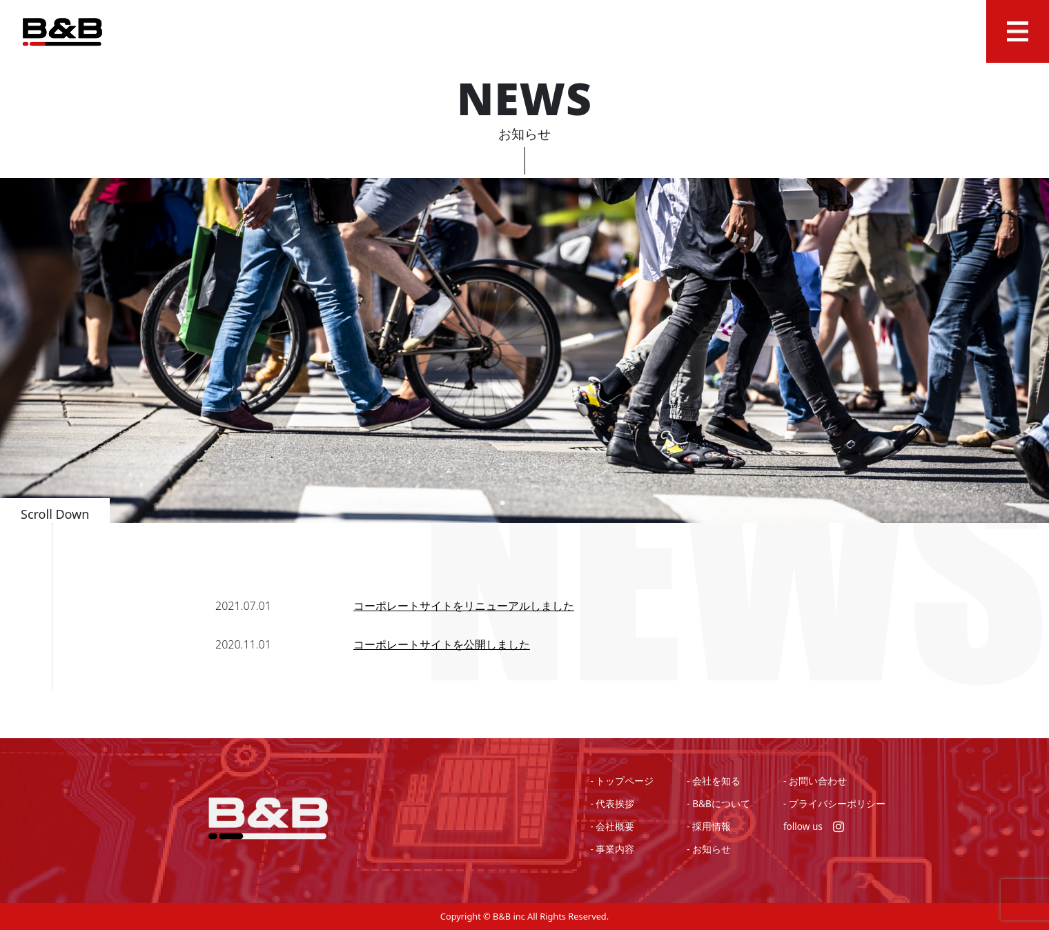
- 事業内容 (612, 848)
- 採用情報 (709, 826)
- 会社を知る (714, 780)
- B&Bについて (718, 803)
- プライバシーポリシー (834, 803)
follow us (813, 826)
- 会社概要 (612, 826)
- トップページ (622, 780)
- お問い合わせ (815, 780)
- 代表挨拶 (612, 803)
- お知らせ (709, 848)
